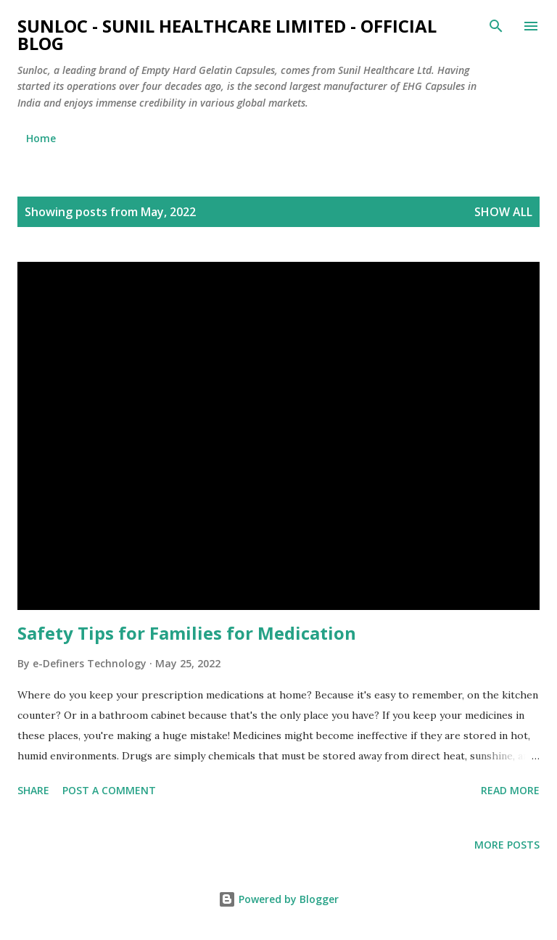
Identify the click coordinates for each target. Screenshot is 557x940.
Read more (510, 790)
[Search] (496, 26)
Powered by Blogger (278, 899)
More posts (507, 845)
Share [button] (33, 790)
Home (41, 138)
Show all (503, 212)
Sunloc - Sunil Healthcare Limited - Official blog (227, 34)
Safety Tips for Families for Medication (186, 633)
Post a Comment (109, 790)
